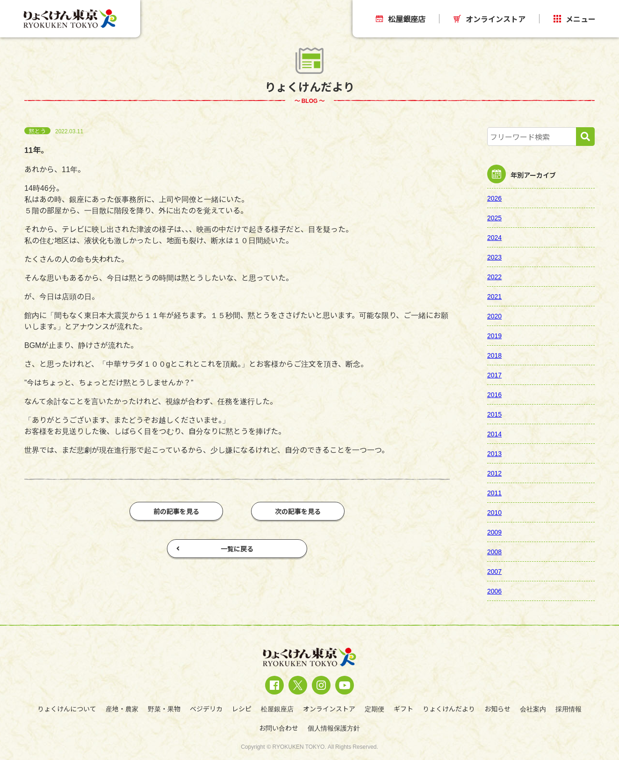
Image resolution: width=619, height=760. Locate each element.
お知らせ (497, 708)
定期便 (374, 708)
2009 (494, 531)
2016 (494, 394)
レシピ (242, 708)
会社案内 (533, 708)
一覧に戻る (214, 548)
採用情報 (568, 708)
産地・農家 (122, 708)
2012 (494, 473)
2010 (494, 512)
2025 (494, 217)
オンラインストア (489, 18)
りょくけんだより (449, 708)
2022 (494, 276)
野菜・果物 (164, 708)
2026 (494, 198)
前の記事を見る (176, 511)
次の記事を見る (298, 511)
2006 (494, 590)
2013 (494, 453)
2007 (494, 571)
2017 (494, 374)
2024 (494, 237)
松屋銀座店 (400, 18)
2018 (494, 355)
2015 (494, 414)
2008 (494, 551)
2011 (494, 492)
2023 (494, 256)
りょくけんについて (66, 708)
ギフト (403, 708)
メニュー (575, 18)
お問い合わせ (278, 727)
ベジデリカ (206, 708)
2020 (494, 315)
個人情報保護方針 (334, 727)
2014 (494, 433)
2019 (494, 335)
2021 (494, 296)
